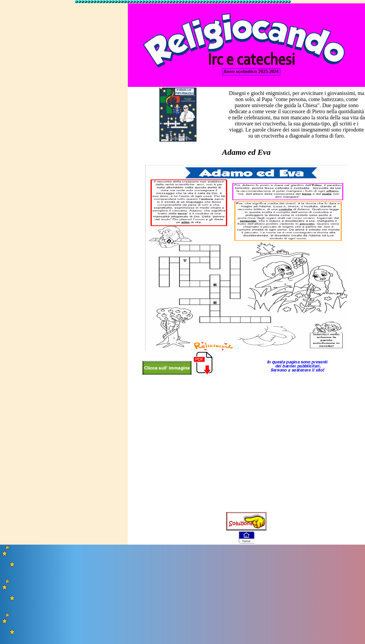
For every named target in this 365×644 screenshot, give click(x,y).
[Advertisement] (63, 67)
